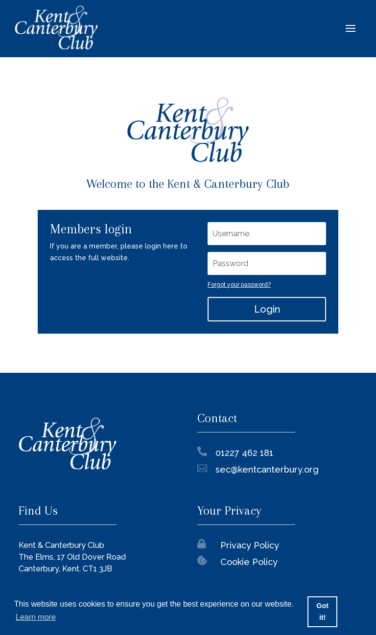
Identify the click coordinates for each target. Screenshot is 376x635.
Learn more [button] (36, 617)
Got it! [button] (322, 611)
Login (267, 309)
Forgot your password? (239, 284)
